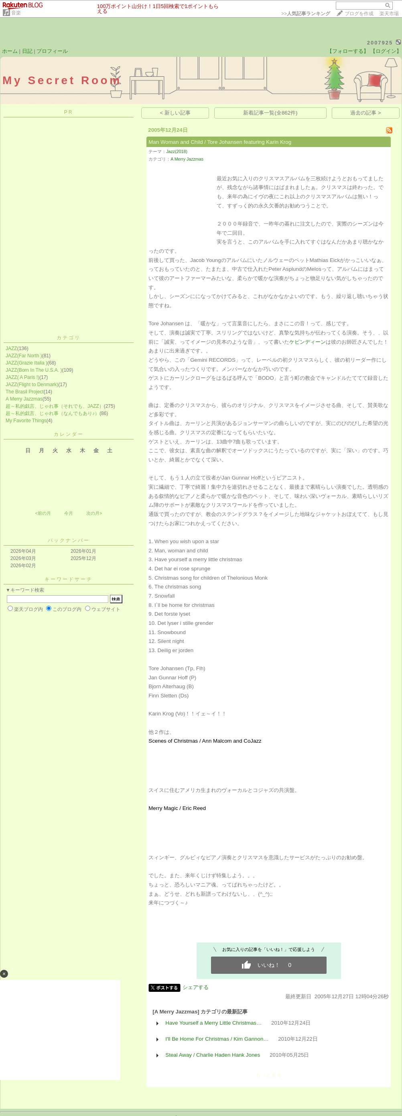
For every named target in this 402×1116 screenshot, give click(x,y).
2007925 (380, 43)
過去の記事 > (365, 113)
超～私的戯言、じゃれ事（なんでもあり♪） (52, 413)
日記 (27, 51)
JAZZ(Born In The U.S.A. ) (34, 370)
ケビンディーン (307, 342)
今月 (68, 513)
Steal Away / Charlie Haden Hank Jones (212, 1055)
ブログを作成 (359, 13)
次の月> (94, 513)
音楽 (16, 13)
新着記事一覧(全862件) (270, 113)
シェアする (196, 987)
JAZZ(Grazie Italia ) (26, 363)
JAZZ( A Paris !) (22, 377)
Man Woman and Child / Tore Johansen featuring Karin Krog (219, 142)
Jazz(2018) (176, 151)
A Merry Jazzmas (24, 399)
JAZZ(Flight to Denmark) (32, 384)
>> (305, 13)
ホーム (10, 51)
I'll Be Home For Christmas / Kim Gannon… (216, 1039)
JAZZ (11, 348)
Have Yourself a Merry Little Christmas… (213, 1023)
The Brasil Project (25, 392)
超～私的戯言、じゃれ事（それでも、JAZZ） (55, 406)
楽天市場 (389, 13)
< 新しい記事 (175, 113)
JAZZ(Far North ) (24, 356)
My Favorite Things (26, 420)
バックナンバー (69, 540)
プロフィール (52, 51)
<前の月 (43, 513)
